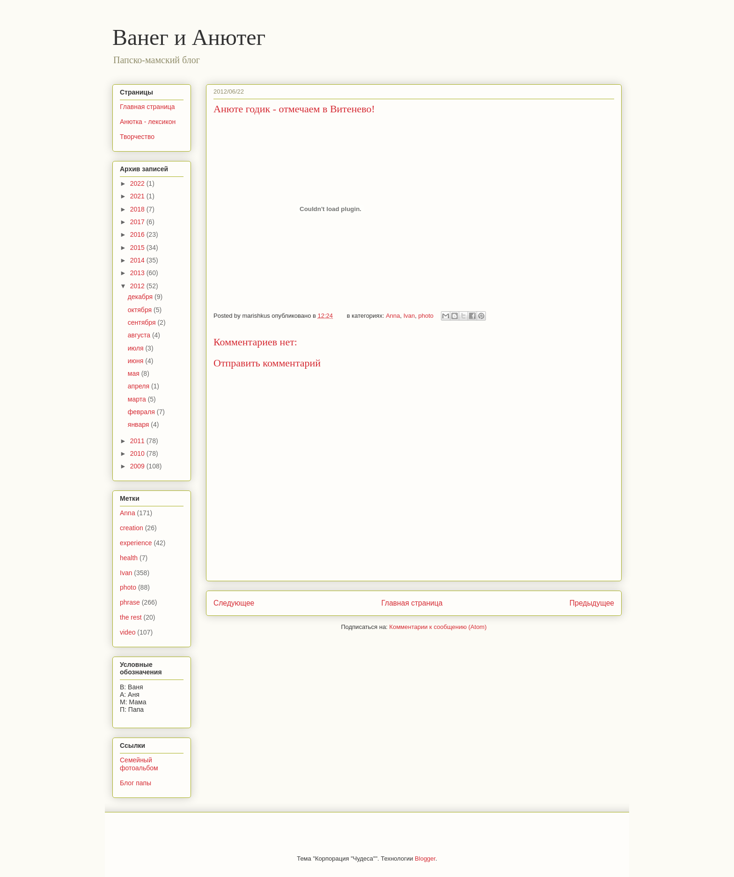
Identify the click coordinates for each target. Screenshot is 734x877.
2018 (138, 209)
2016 (138, 234)
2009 (138, 466)
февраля (142, 412)
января (139, 424)
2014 (138, 260)
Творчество (137, 136)
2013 (138, 273)
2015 (138, 247)
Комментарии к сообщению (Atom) (438, 626)
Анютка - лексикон (148, 121)
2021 (138, 196)
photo (426, 315)
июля (137, 348)
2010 (138, 453)
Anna (393, 315)
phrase (130, 602)
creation (131, 528)
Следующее (233, 603)
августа (140, 335)
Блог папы (135, 783)
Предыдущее (592, 603)
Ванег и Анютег (188, 37)
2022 (138, 183)
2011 (138, 441)
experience (136, 543)
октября (141, 310)
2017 (138, 222)
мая (134, 373)
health (129, 558)
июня (137, 361)
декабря (141, 296)
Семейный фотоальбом (139, 764)
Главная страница (411, 603)
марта (138, 399)
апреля (139, 386)
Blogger (425, 858)
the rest (131, 617)
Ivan (409, 315)
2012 (138, 286)
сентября (143, 322)
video (127, 632)
